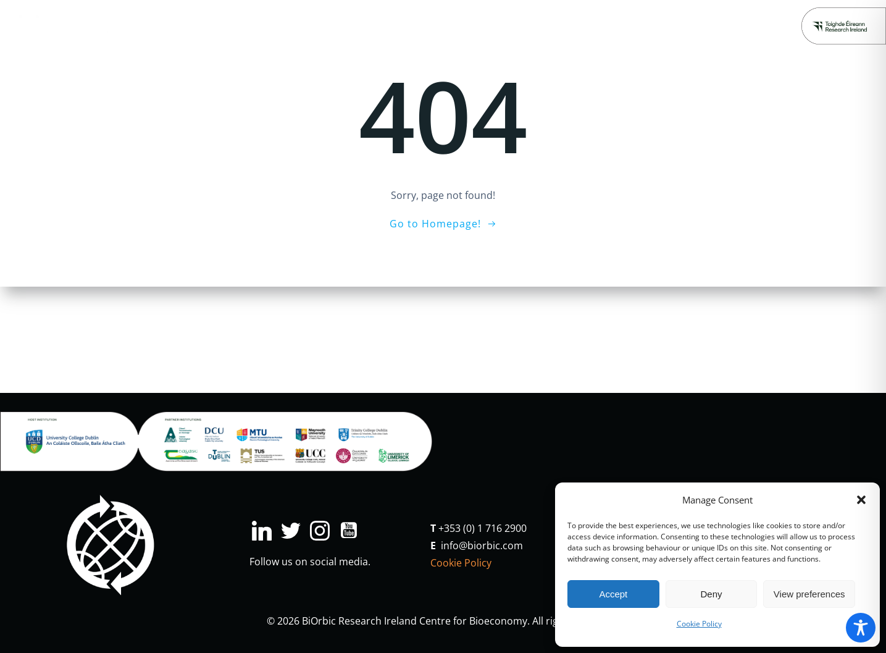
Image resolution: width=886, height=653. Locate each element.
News (547, 26)
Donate (702, 26)
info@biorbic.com (482, 545)
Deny (711, 594)
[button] (861, 500)
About (646, 26)
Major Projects (480, 26)
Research (197, 26)
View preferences (809, 594)
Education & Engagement (363, 26)
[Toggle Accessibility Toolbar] (861, 628)
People (594, 26)
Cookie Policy (699, 623)
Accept (613, 594)
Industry (261, 26)
